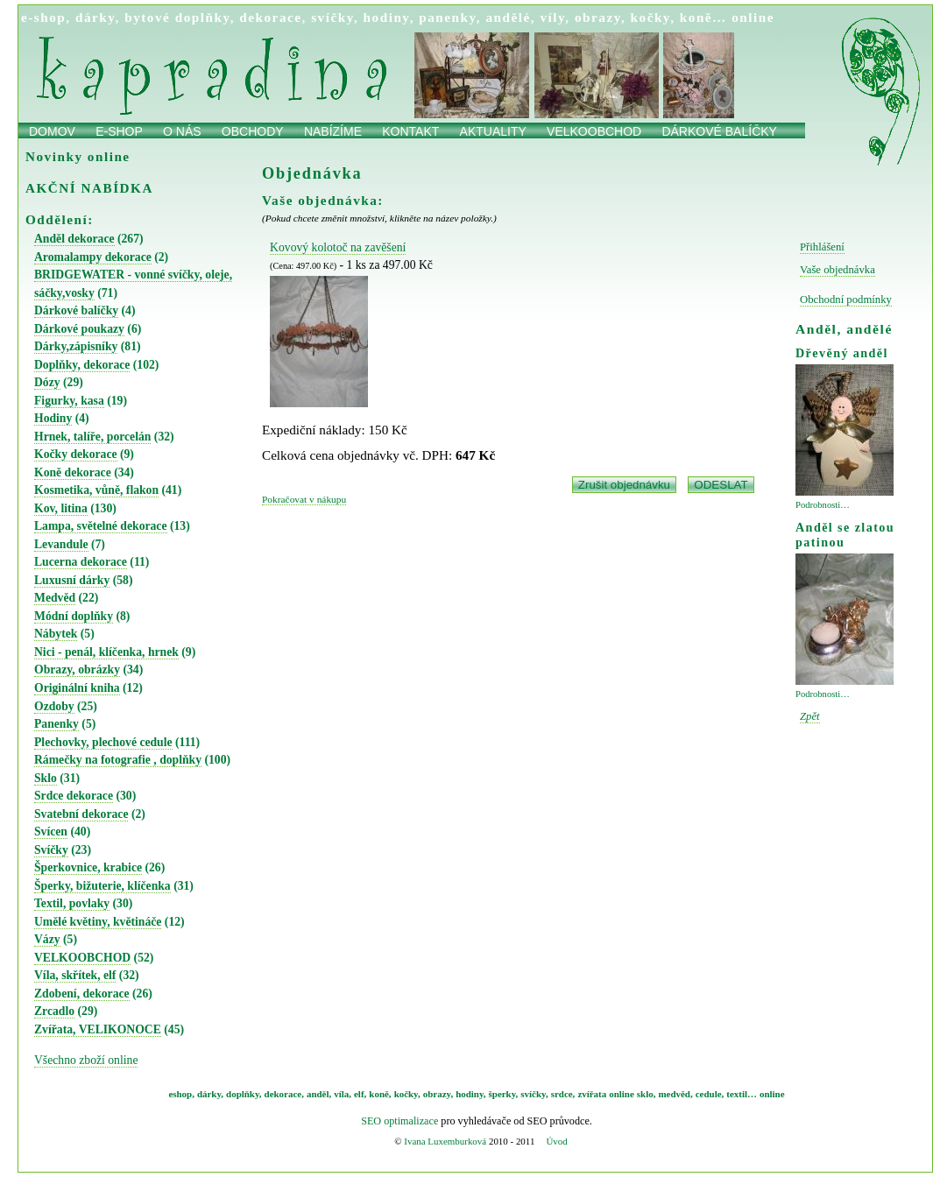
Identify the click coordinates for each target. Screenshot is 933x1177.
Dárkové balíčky (719, 131)
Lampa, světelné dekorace (100, 525)
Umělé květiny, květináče (97, 921)
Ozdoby (54, 706)
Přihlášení (822, 247)
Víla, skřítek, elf (75, 975)
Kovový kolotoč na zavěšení (338, 247)
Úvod (556, 1141)
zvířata (591, 1094)
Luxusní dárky (72, 580)
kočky (651, 17)
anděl (318, 1094)
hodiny (387, 17)
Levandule (61, 544)
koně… (703, 17)
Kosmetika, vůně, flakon (96, 490)
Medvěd (54, 597)
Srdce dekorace (73, 795)
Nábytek (55, 633)
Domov (52, 131)
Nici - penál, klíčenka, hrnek (106, 652)
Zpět (810, 716)
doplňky (242, 1094)
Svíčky (51, 849)
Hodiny (53, 418)
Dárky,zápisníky (75, 346)
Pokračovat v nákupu (304, 499)
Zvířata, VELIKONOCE (97, 1029)
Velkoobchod (594, 131)
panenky (448, 17)
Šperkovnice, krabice (88, 867)
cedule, (710, 1094)
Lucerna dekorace (80, 561)
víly (552, 17)
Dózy (47, 382)
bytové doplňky (177, 17)
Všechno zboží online (86, 1060)
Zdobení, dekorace (82, 993)
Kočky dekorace (75, 454)
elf (359, 1094)
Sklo (45, 778)
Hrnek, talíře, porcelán (92, 436)
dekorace (270, 17)
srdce (562, 1094)
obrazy (598, 17)
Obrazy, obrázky (77, 669)
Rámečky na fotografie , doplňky (117, 759)
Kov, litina (61, 508)
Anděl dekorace (74, 238)
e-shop (43, 17)
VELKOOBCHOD (82, 957)
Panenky (56, 723)
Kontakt (410, 131)
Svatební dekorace (81, 814)
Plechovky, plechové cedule (103, 742)
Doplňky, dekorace (82, 364)
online (753, 17)
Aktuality (493, 131)
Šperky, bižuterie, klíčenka (102, 885)
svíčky (332, 17)
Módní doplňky (73, 616)
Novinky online (78, 156)
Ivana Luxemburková (445, 1141)
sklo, (646, 1094)
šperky (502, 1094)
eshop (180, 1094)
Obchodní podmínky (846, 299)
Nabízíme (333, 131)
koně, (380, 1094)
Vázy (47, 939)
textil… (741, 1094)
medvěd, (676, 1094)
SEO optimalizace (399, 1121)
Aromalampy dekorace (93, 257)
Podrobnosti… (822, 505)
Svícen (50, 831)
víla (341, 1094)
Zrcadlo (54, 1011)
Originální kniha (77, 687)
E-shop (119, 131)
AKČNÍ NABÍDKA (89, 187)
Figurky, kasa (69, 400)
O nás (182, 131)
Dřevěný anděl (841, 353)
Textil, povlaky (72, 903)
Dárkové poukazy (79, 328)
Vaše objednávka (837, 270)
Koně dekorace (72, 472)
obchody (253, 131)
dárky (95, 17)
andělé (507, 17)
